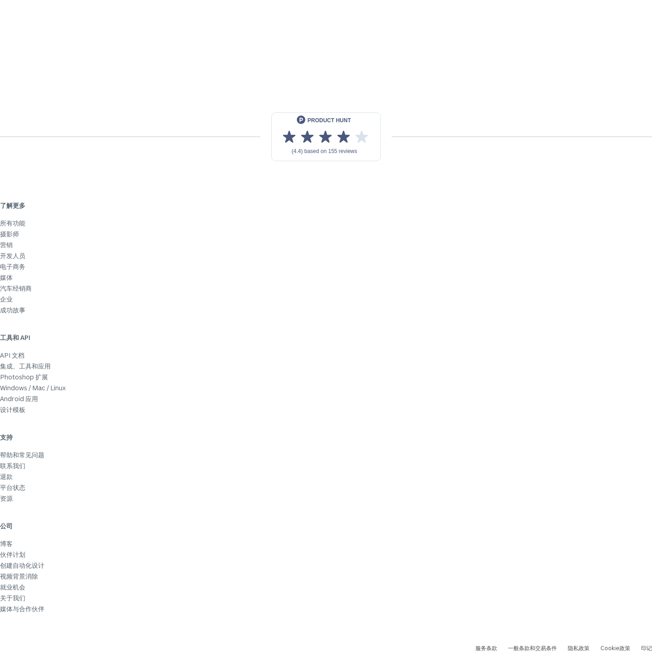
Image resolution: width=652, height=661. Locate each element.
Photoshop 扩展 (24, 377)
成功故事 (12, 310)
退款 (6, 476)
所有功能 (12, 223)
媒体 (6, 277)
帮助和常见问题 (22, 454)
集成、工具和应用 (25, 366)
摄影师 (9, 234)
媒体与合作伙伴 (22, 608)
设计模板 (12, 409)
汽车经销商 (16, 288)
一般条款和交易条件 (532, 648)
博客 (6, 543)
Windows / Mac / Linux (33, 387)
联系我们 (12, 465)
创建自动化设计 (22, 565)
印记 (646, 648)
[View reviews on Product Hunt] (326, 136)
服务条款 (486, 648)
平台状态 (12, 487)
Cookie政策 (615, 648)
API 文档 (12, 355)
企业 (6, 299)
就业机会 (12, 587)
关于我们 (12, 598)
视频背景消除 (19, 576)
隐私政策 (579, 648)
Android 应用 (19, 398)
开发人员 (12, 255)
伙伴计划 (12, 554)
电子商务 (12, 266)
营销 (6, 244)
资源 (6, 498)
